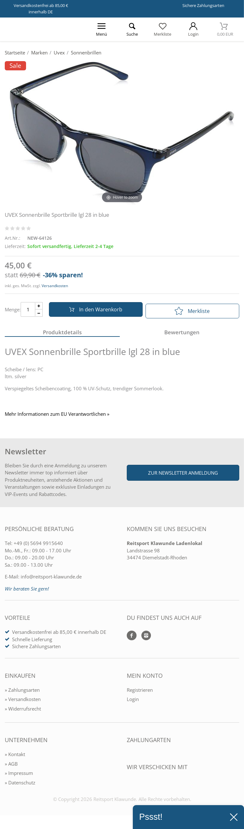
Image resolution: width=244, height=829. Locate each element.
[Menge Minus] (39, 314)
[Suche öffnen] (132, 29)
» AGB (11, 766)
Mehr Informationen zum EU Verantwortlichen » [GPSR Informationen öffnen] (57, 417)
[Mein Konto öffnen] (193, 29)
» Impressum (19, 776)
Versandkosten (55, 285)
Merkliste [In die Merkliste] (192, 311)
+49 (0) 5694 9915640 (38, 546)
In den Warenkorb (93, 311)
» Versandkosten (23, 702)
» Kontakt (15, 757)
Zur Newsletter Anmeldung (183, 475)
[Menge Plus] (39, 307)
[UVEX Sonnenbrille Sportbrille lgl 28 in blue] (122, 132)
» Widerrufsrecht (23, 711)
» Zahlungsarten (22, 692)
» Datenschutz (20, 785)
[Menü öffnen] (101, 29)
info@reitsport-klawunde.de (51, 579)
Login (133, 702)
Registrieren (140, 692)
